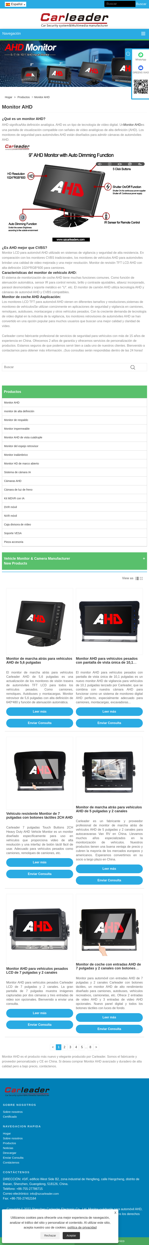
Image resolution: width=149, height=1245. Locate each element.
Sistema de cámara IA (17, 472)
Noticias (8, 1148)
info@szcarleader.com (44, 1193)
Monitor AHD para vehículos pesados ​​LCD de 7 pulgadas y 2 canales (37, 970)
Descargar (9, 1152)
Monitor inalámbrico (16, 454)
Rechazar (50, 1235)
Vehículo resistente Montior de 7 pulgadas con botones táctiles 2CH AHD (39, 815)
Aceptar (71, 1235)
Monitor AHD (41, 97)
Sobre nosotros (13, 1111)
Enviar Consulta (40, 723)
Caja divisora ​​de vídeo (17, 524)
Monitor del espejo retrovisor (21, 446)
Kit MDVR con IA (14, 498)
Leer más (39, 711)
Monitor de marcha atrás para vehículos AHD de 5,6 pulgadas (39, 660)
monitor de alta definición (19, 411)
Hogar (8, 97)
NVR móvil (10, 515)
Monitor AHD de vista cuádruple (23, 437)
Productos (23, 97)
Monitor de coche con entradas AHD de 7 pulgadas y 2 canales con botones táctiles (108, 968)
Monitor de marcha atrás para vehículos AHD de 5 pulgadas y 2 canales (109, 809)
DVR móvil (10, 507)
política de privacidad (82, 1227)
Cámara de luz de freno (18, 489)
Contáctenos (11, 1162)
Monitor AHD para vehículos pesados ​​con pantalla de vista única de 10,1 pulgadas (107, 662)
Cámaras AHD (12, 480)
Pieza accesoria (13, 541)
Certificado (10, 1116)
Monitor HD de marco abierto (21, 463)
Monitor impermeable (17, 428)
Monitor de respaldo (16, 420)
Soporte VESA (13, 533)
